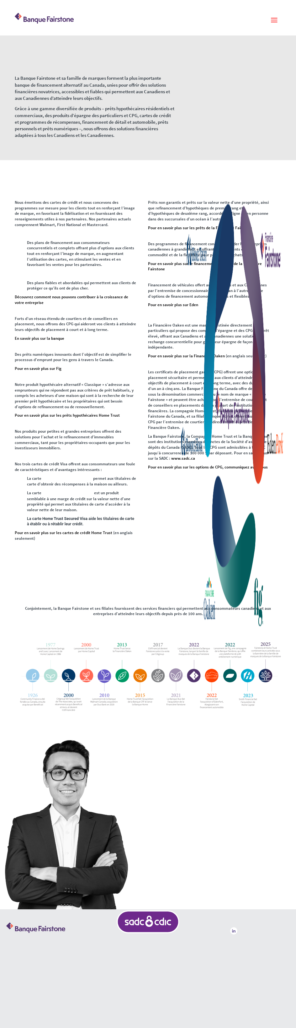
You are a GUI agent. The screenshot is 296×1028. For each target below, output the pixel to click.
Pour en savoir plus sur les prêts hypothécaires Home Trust (67, 415)
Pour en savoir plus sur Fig (38, 368)
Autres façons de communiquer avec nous (42, 954)
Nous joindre (241, 961)
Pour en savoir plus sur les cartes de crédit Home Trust (63, 532)
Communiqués (242, 957)
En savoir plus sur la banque (39, 338)
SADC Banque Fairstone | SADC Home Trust (148, 974)
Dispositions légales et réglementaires (256, 938)
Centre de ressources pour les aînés (255, 943)
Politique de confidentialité (249, 948)
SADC (173, 958)
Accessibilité (240, 952)
